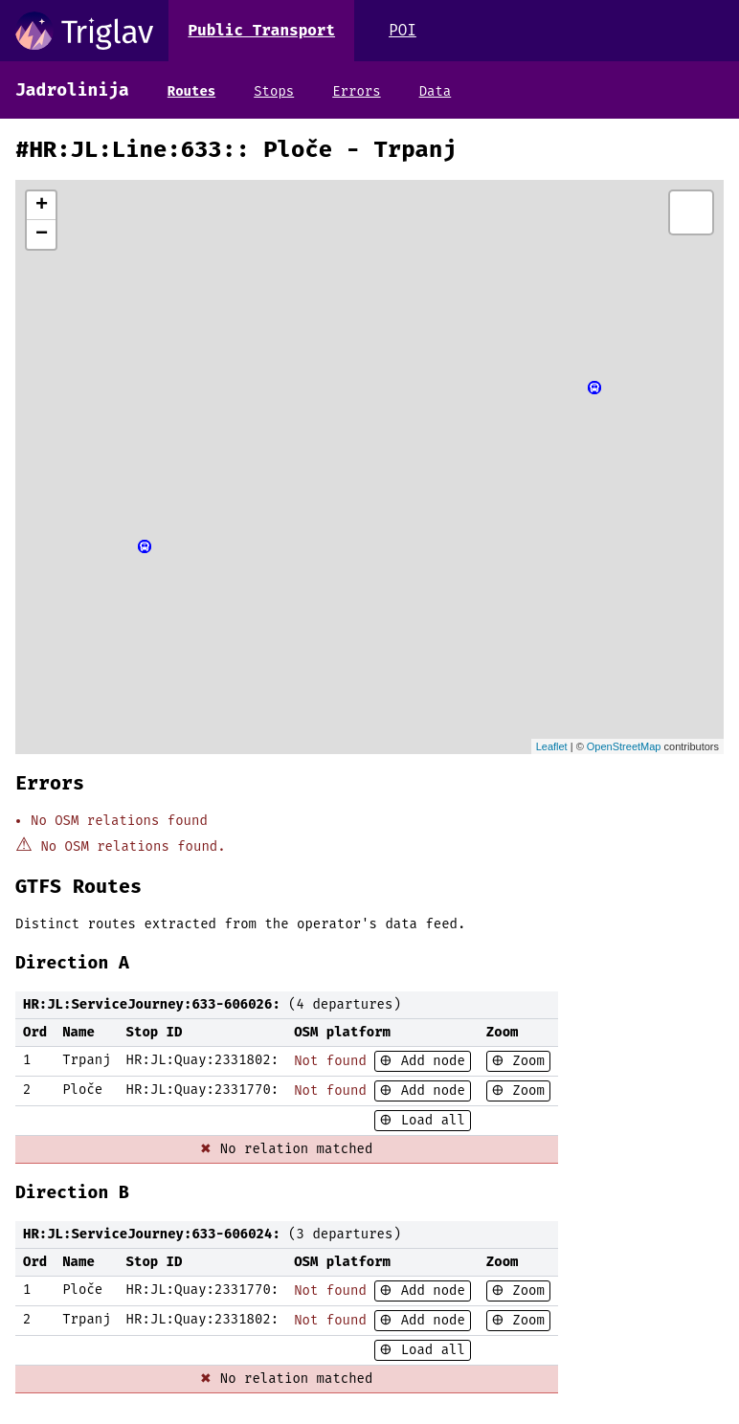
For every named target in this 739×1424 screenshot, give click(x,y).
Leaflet (552, 746)
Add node (428, 1061)
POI (402, 30)
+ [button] (41, 205)
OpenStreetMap (624, 746)
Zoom (524, 1061)
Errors (356, 91)
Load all (428, 1120)
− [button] (41, 234)
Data (435, 91)
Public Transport (261, 30)
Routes (191, 91)
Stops (274, 91)
